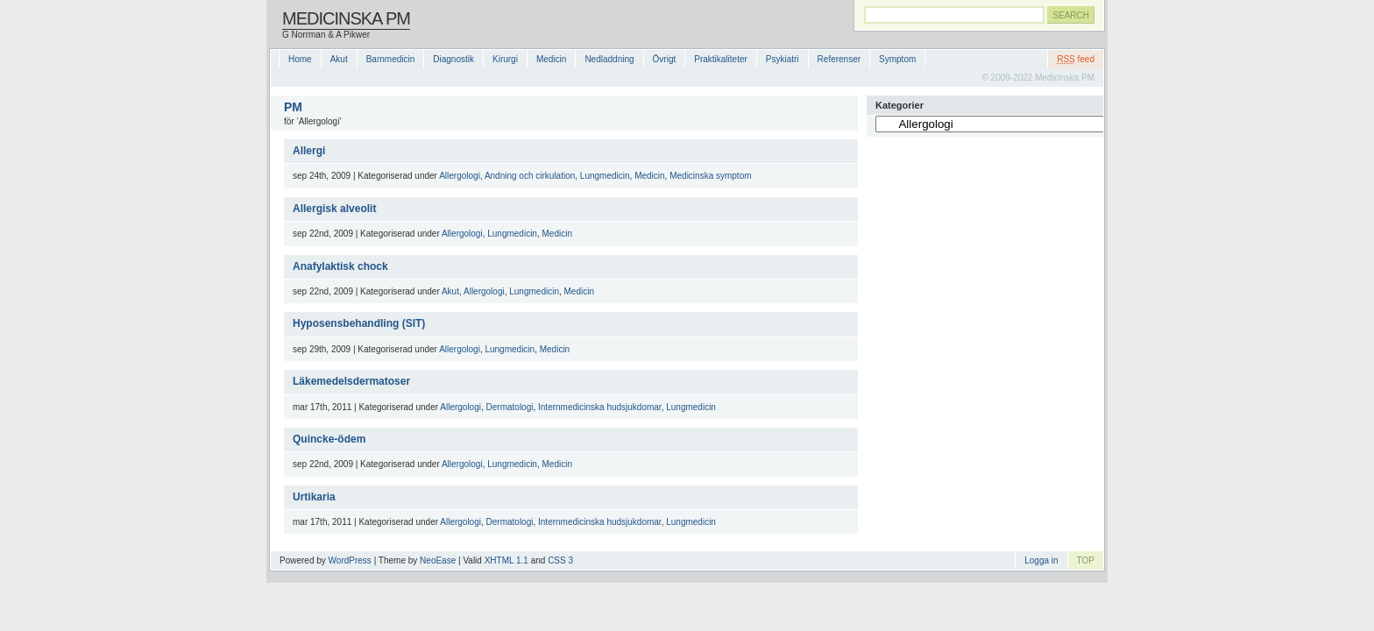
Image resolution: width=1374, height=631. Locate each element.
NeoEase (438, 560)
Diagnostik (453, 59)
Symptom (897, 59)
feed (1075, 59)
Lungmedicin (605, 176)
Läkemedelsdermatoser (351, 381)
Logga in (1041, 560)
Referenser (839, 59)
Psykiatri (782, 59)
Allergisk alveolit (334, 208)
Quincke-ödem (329, 439)
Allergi (309, 151)
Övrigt (664, 59)
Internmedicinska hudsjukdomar (600, 407)
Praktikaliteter (720, 59)
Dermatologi (510, 407)
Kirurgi (505, 59)
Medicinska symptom (710, 176)
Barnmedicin (390, 59)
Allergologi (459, 176)
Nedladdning (609, 59)
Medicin (551, 59)
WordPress (350, 560)
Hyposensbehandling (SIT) (359, 323)
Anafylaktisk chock (340, 266)
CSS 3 (560, 560)
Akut (339, 59)
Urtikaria (314, 497)
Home (300, 59)
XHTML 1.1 (506, 560)
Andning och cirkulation (530, 176)
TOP (1085, 560)
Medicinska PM (346, 18)
